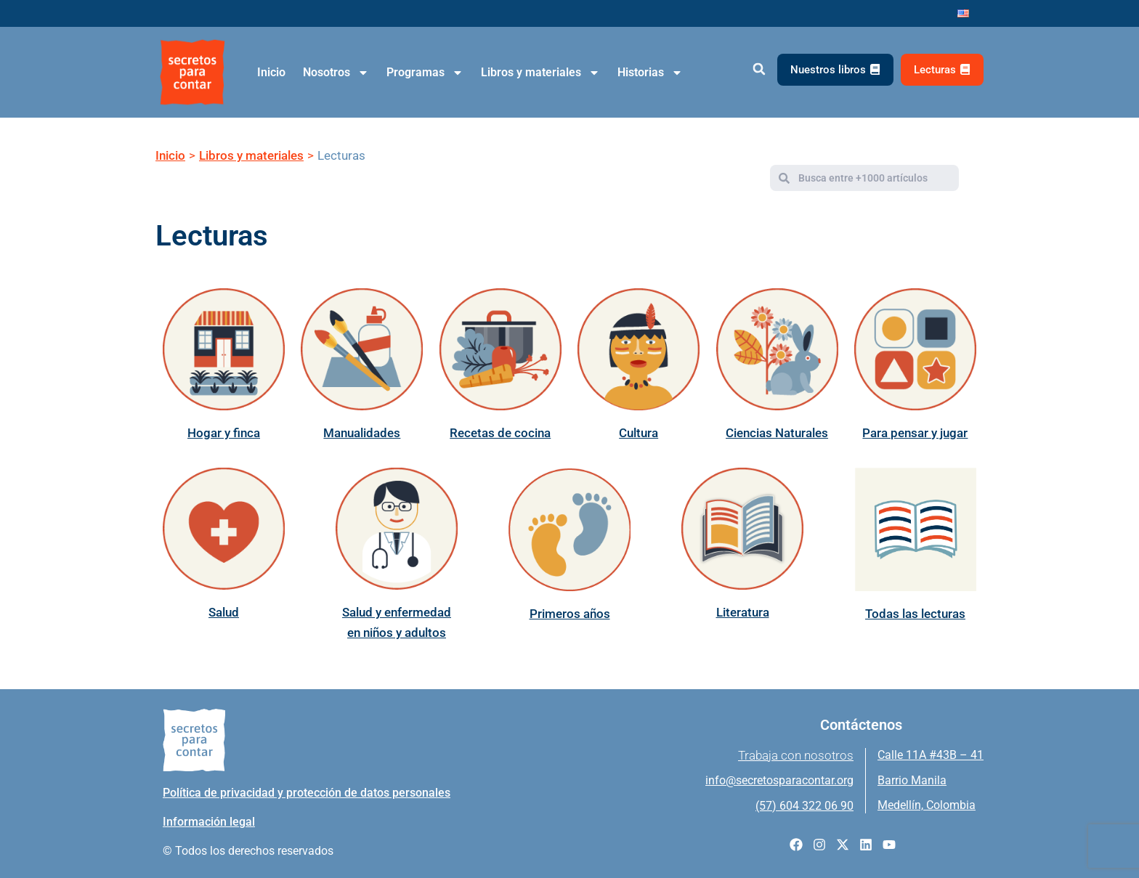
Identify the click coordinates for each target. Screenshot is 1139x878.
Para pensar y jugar (915, 433)
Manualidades (361, 433)
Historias (650, 72)
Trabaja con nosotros (796, 755)
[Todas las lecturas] (915, 529)
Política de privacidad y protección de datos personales (306, 793)
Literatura (742, 612)
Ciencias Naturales (777, 433)
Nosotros (336, 72)
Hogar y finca (223, 433)
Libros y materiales (540, 72)
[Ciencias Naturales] (777, 349)
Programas (424, 72)
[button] (758, 69)
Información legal (209, 822)
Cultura (638, 433)
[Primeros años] (569, 529)
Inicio (271, 72)
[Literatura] (742, 529)
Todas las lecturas (915, 613)
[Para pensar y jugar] (915, 349)
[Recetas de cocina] (500, 349)
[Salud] (224, 529)
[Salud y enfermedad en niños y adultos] (397, 529)
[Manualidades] (362, 349)
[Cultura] (638, 349)
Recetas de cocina (500, 433)
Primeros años (570, 613)
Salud (223, 612)
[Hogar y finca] (224, 349)
